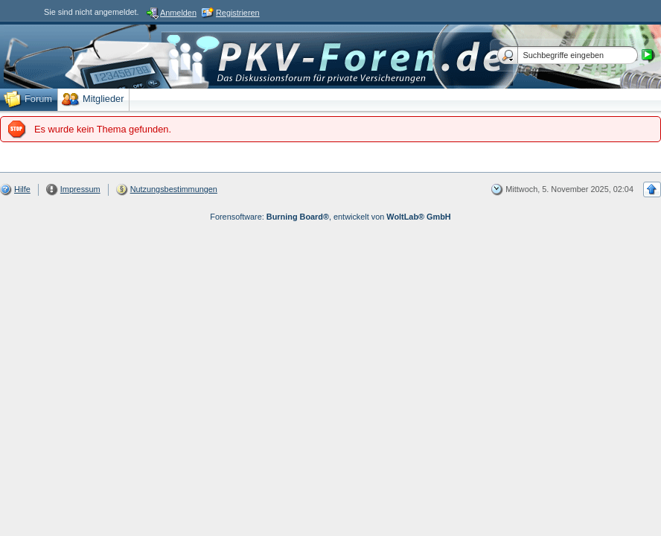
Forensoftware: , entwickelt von (330, 216)
